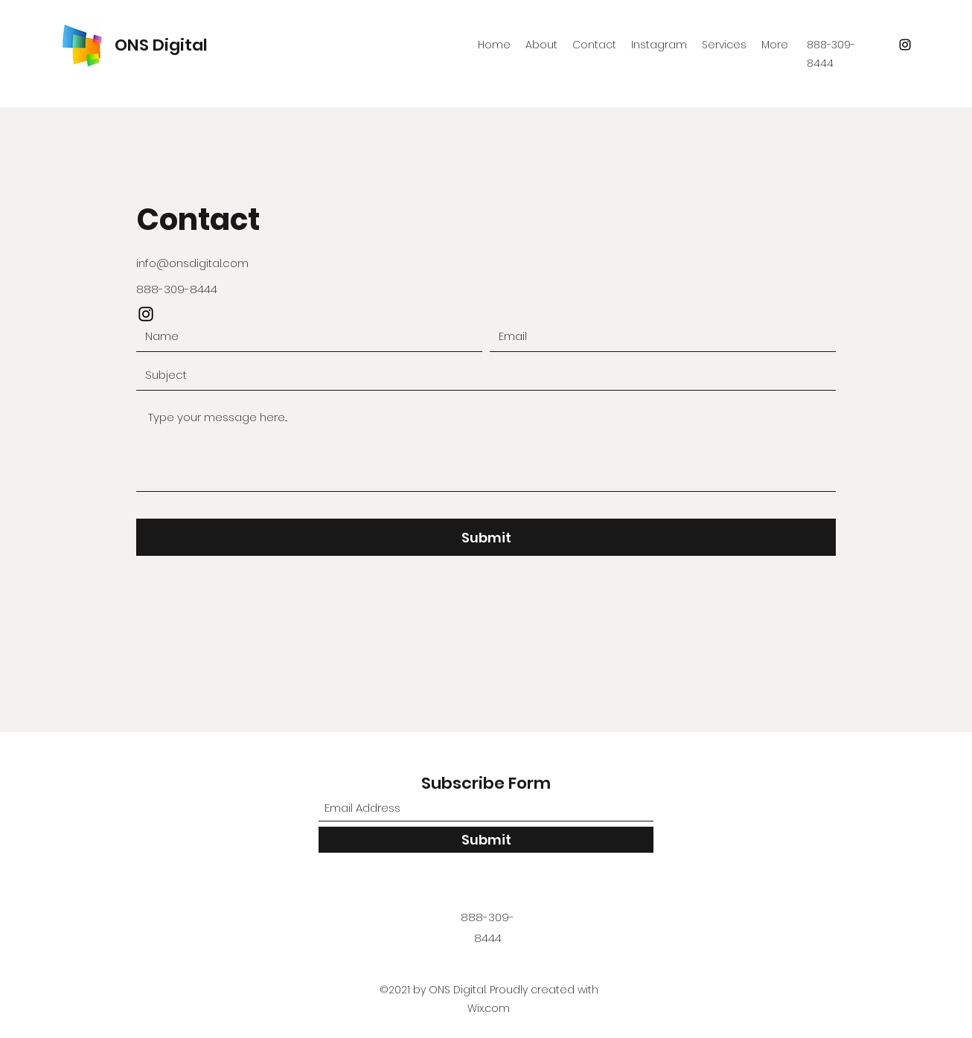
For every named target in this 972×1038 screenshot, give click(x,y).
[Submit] (486, 537)
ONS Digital (161, 45)
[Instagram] (905, 44)
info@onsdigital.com (192, 263)
